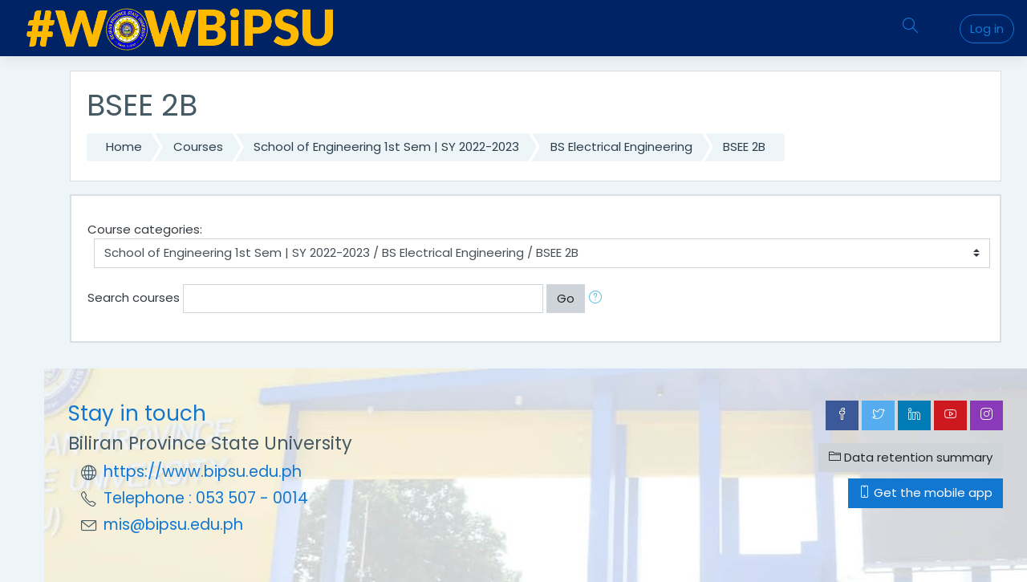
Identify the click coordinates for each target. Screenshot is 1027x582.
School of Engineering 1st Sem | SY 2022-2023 (386, 146)
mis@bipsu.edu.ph (173, 524)
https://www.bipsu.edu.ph (203, 471)
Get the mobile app (925, 492)
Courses (198, 146)
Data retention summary (910, 457)
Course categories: (144, 229)
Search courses (133, 297)
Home (124, 146)
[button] (598, 299)
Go (565, 298)
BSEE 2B (744, 146)
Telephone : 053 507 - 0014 (206, 498)
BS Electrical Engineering (621, 146)
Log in (987, 28)
